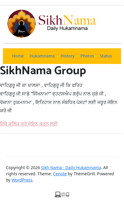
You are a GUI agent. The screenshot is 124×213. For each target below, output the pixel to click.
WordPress (22, 180)
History (67, 56)
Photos (87, 56)
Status (106, 56)
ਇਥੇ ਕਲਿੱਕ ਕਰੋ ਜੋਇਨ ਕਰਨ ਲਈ (29, 123)
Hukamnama (42, 56)
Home (18, 56)
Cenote (60, 173)
